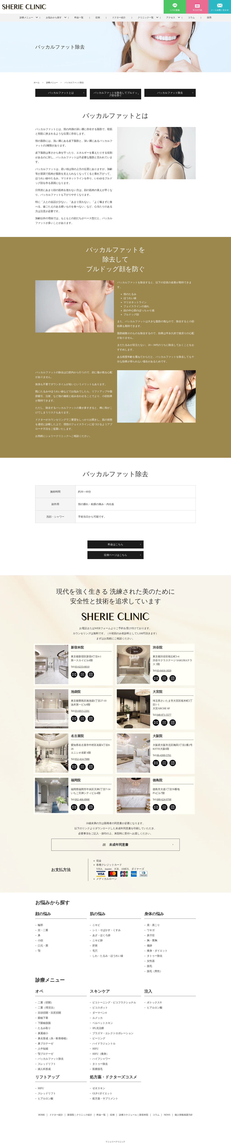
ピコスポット (100, 1007)
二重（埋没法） (47, 1007)
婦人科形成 (44, 1069)
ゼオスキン (98, 1088)
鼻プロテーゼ (45, 1043)
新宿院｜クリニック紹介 (79, 1115)
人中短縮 (43, 1048)
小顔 (40, 940)
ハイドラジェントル (104, 1043)
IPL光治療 (98, 1028)
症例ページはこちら (115, 555)
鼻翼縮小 (43, 1033)
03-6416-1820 (164, 670)
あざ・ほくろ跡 (101, 935)
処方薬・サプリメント (105, 1098)
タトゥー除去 (154, 955)
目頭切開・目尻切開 (49, 1012)
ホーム (36, 82)
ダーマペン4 (99, 1012)
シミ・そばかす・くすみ (106, 930)
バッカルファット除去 (170, 92)
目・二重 (43, 930)
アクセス (170, 17)
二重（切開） (45, 1002)
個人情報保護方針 (184, 1115)
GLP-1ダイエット (102, 1093)
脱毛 (149, 966)
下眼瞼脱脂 (44, 1023)
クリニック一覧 (146, 17)
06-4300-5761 (164, 755)
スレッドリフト (47, 1064)
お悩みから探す (54, 17)
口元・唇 (43, 945)
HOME (41, 1115)
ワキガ (151, 930)
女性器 (151, 961)
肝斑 (95, 945)
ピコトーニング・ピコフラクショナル (114, 1002)
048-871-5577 (164, 714)
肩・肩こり (153, 925)
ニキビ (96, 925)
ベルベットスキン (102, 1023)
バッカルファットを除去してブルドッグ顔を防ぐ (115, 94)
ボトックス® (154, 1002)
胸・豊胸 (152, 940)
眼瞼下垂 (43, 1017)
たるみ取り (44, 1028)
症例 (97, 17)
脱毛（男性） (154, 971)
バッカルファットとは (61, 92)
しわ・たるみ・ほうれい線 (107, 955)
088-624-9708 (164, 799)
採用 (209, 17)
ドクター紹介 (119, 17)
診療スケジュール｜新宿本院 (133, 1115)
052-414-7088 (82, 759)
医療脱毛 (97, 1069)
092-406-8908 (82, 799)
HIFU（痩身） (100, 1053)
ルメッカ (97, 1017)
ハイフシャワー (101, 1058)
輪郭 (40, 925)
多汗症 (151, 935)
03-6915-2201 (82, 711)
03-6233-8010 (82, 666)
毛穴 (95, 950)
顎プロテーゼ (45, 1053)
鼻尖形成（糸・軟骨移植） (53, 1038)
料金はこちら (115, 544)
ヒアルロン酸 (154, 1007)
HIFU (95, 1048)
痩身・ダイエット (157, 950)
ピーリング (98, 1038)
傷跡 (149, 945)
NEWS (167, 1115)
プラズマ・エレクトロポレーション (112, 1033)
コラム (191, 17)
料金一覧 (78, 17)
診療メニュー (26, 17)
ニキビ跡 (97, 940)
